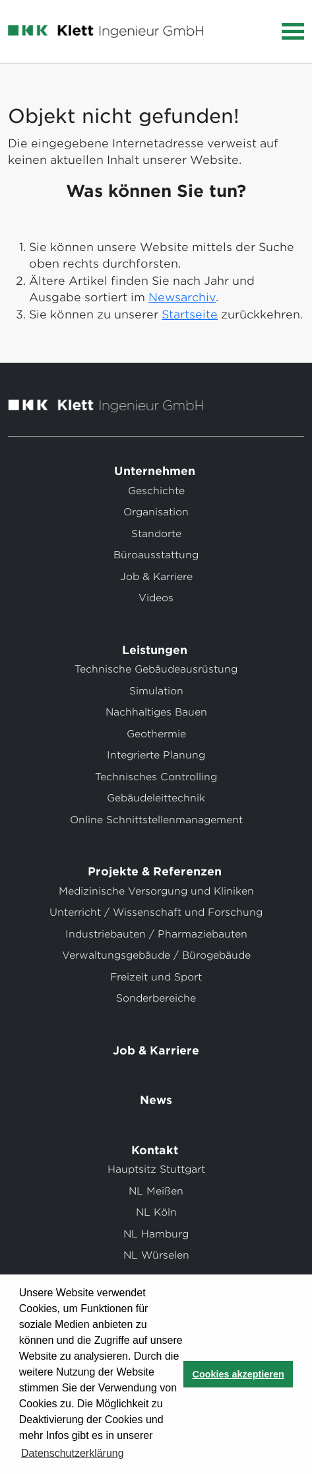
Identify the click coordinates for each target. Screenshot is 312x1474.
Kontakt (156, 1150)
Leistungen (156, 650)
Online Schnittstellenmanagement (156, 820)
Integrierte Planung (156, 755)
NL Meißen (156, 1191)
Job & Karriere (156, 577)
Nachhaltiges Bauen (156, 712)
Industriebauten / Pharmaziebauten (156, 934)
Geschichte (156, 491)
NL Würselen (156, 1255)
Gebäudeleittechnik (156, 798)
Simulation (156, 691)
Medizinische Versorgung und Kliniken (156, 891)
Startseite (190, 314)
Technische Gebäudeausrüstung (156, 669)
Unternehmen (156, 471)
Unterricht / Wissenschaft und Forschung (156, 912)
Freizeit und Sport (156, 977)
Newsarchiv (182, 297)
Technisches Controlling (156, 777)
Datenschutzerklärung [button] (72, 1453)
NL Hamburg (156, 1234)
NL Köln (156, 1212)
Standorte (156, 534)
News (156, 1100)
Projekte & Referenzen (156, 871)
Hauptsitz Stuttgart (156, 1169)
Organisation (156, 512)
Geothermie (156, 734)
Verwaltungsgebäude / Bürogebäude (156, 955)
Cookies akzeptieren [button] (238, 1374)
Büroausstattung (156, 555)
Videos (156, 598)
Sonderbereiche (156, 998)
